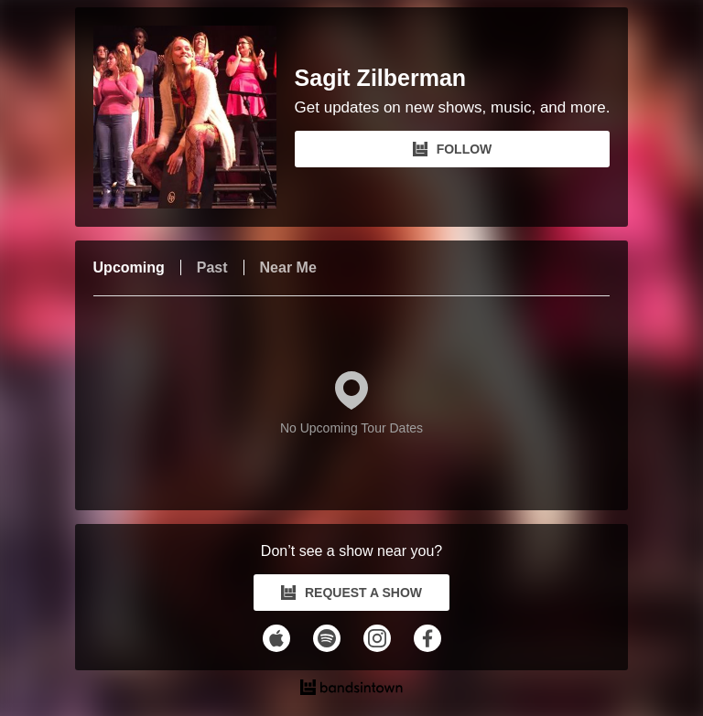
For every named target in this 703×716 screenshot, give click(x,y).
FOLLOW (452, 149)
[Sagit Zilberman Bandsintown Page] (194, 117)
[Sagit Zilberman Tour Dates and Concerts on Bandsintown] (352, 689)
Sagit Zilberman (381, 78)
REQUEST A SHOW (351, 592)
